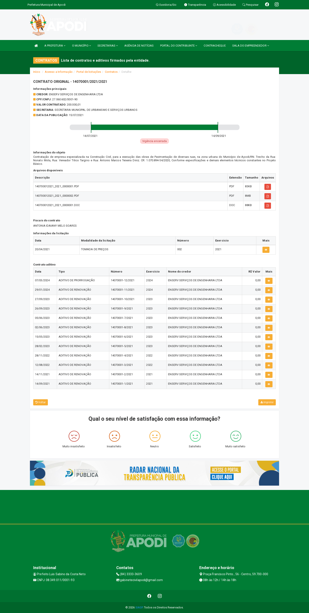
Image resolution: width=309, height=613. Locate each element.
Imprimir (267, 402)
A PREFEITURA (54, 45)
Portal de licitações (88, 71)
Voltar (40, 402)
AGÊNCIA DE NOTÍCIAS (139, 45)
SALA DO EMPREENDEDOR (250, 45)
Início (36, 71)
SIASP (139, 607)
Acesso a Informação (59, 71)
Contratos (111, 71)
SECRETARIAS (107, 45)
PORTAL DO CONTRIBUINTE (178, 45)
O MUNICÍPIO (81, 45)
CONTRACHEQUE (215, 45)
